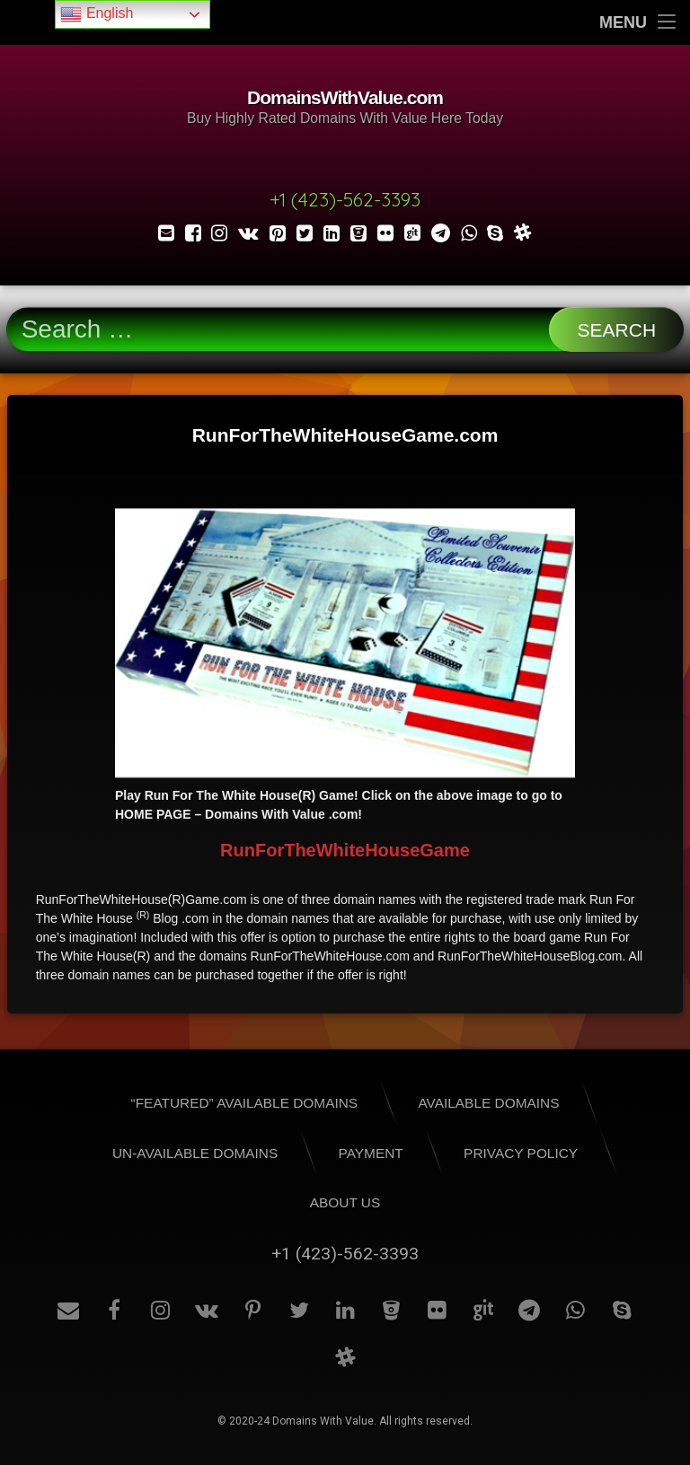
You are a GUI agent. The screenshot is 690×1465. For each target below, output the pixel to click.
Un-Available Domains (195, 1153)
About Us (345, 1202)
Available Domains (488, 1102)
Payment (371, 1153)
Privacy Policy (521, 1153)
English (96, 14)
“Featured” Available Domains (244, 1102)
